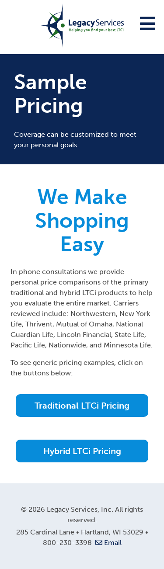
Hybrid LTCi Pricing (82, 451)
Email (108, 542)
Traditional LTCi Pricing (82, 405)
